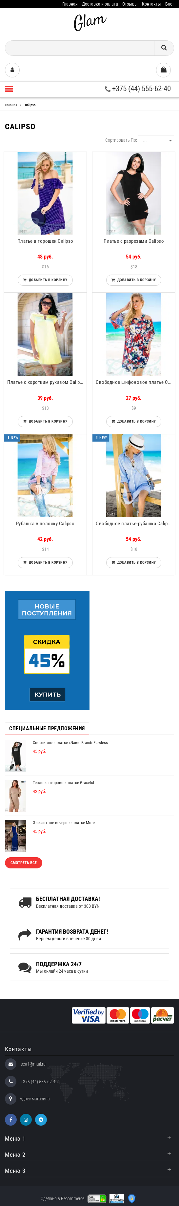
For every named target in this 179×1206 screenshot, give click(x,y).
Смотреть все (23, 863)
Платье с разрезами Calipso (134, 241)
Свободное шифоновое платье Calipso (135, 382)
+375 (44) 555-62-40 (138, 88)
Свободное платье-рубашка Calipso (134, 524)
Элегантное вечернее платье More (64, 822)
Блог (169, 4)
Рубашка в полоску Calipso (45, 524)
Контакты (151, 4)
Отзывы (130, 4)
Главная (70, 4)
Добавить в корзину (47, 280)
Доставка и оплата (100, 4)
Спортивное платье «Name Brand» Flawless (70, 742)
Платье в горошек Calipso (45, 241)
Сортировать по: (121, 140)
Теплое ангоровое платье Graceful (63, 782)
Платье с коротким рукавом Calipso (46, 382)
